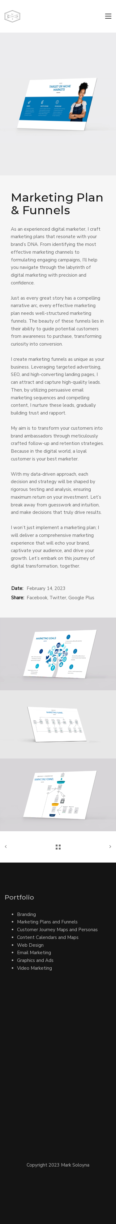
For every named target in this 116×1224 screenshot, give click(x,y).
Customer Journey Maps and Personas (57, 930)
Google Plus (81, 598)
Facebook (37, 598)
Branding (26, 914)
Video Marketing (34, 968)
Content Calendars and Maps (48, 937)
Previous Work (7, 846)
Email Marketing (34, 953)
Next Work (108, 846)
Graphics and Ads (35, 960)
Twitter (57, 598)
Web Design (30, 945)
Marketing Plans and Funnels (47, 922)
